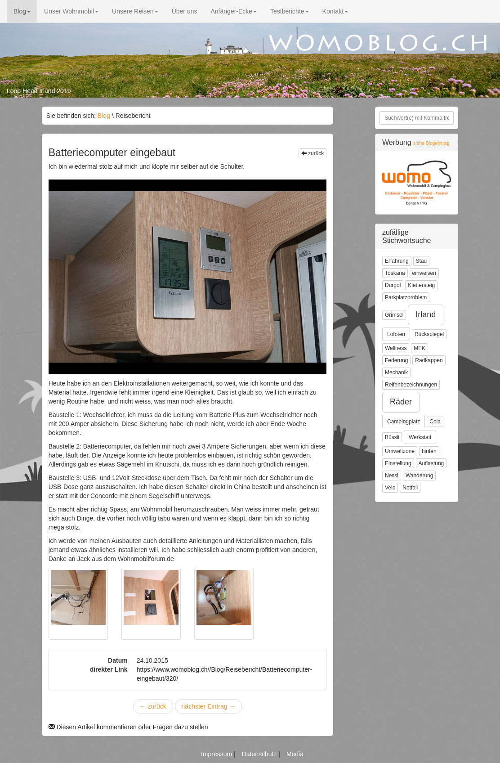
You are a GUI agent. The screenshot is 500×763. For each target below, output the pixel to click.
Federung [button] (396, 360)
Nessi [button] (391, 475)
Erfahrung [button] (397, 261)
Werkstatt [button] (420, 437)
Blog (22, 11)
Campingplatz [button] (403, 421)
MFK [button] (419, 348)
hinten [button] (429, 451)
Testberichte (289, 11)
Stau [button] (421, 261)
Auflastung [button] (431, 463)
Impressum (217, 754)
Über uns (184, 11)
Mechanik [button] (396, 372)
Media (295, 754)
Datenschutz (260, 754)
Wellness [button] (395, 348)
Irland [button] (425, 314)
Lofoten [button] (396, 334)
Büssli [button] (392, 437)
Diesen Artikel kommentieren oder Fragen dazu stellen (128, 727)
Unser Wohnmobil (71, 11)
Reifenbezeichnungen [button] (411, 385)
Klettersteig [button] (421, 285)
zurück (312, 153)
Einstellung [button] (398, 463)
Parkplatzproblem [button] (406, 297)
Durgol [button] (393, 285)
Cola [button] (435, 421)
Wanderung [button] (419, 475)
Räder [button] (401, 401)
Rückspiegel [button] (429, 334)
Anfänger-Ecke (233, 11)
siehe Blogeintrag (431, 143)
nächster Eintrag (209, 706)
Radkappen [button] (428, 360)
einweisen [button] (424, 273)
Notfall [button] (410, 488)
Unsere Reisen (135, 11)
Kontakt (335, 11)
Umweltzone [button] (400, 451)
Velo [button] (390, 488)
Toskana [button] (395, 273)
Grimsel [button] (394, 315)
